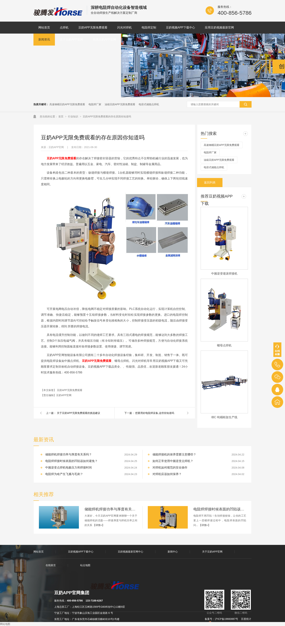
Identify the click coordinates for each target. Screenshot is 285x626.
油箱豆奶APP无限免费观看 (120, 104)
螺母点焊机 (224, 345)
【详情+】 (99, 525)
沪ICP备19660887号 (226, 618)
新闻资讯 (44, 39)
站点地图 (85, 565)
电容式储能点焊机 (149, 104)
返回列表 (210, 182)
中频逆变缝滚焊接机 (224, 273)
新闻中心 (173, 551)
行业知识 (73, 116)
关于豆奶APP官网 (71, 39)
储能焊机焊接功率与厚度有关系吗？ (111, 509)
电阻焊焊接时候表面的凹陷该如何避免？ (219, 509)
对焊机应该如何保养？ (167, 474)
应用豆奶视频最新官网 (219, 27)
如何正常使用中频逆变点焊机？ (172, 461)
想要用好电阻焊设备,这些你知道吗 (154, 413)
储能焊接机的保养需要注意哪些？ (174, 454)
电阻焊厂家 (95, 104)
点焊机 (64, 27)
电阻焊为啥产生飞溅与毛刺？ (64, 474)
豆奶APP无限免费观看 (92, 27)
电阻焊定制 (149, 27)
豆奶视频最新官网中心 (130, 551)
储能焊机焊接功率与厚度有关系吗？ (68, 454)
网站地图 (5, 624)
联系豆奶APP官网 (104, 39)
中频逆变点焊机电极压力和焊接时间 (68, 467)
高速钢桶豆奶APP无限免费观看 (67, 104)
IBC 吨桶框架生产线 (224, 417)
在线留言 (51, 565)
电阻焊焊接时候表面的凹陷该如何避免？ (71, 461)
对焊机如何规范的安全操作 (169, 467)
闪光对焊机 (124, 27)
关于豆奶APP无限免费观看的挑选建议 (78, 413)
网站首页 (44, 27)
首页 (61, 116)
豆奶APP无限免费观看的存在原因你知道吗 (107, 116)
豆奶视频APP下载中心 (180, 27)
